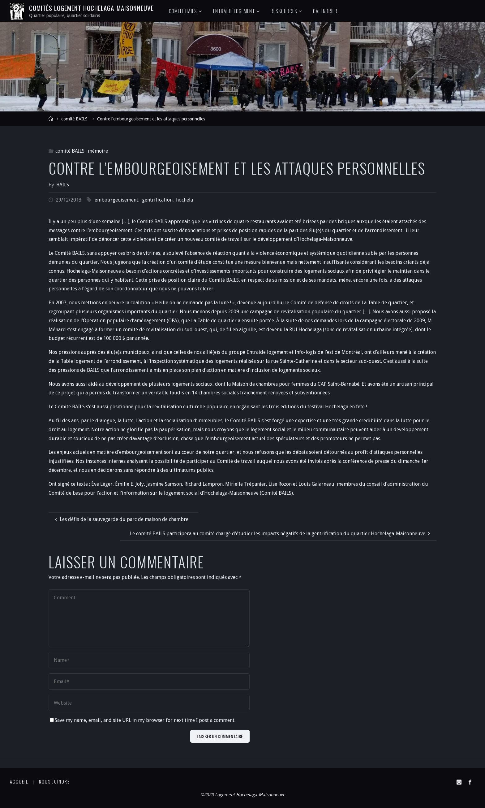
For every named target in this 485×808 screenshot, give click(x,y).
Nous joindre (54, 781)
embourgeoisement (116, 200)
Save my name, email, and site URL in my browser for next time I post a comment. (142, 720)
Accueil (19, 781)
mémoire (98, 151)
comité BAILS (74, 118)
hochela (184, 200)
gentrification (157, 200)
